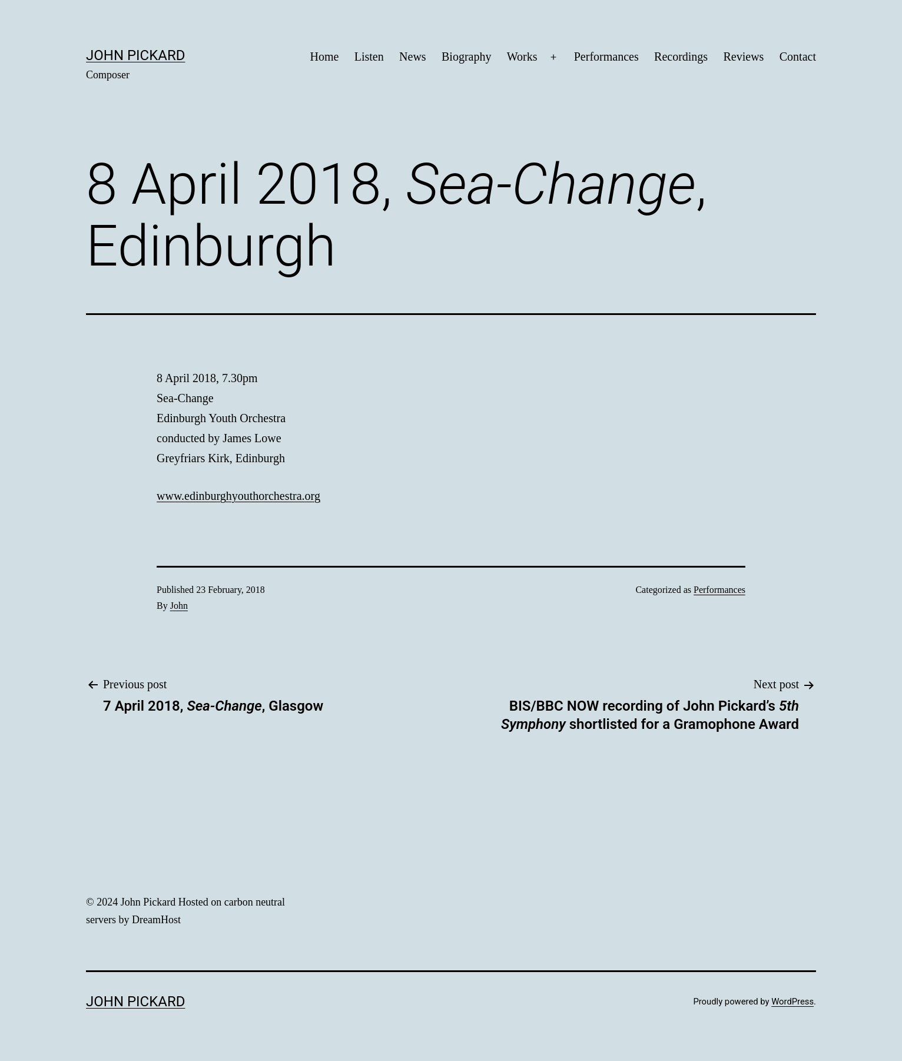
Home (324, 56)
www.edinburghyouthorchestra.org (238, 495)
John (179, 606)
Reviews (744, 56)
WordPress (792, 1001)
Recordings (681, 56)
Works (522, 56)
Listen (369, 56)
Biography (466, 56)
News (412, 56)
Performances (606, 56)
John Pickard (135, 55)
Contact (798, 56)
